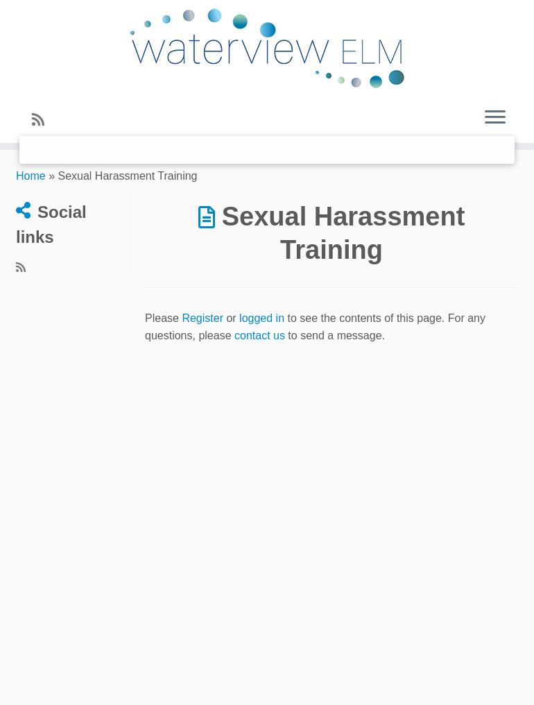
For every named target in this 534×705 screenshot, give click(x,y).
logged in (261, 318)
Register (202, 318)
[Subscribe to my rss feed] (42, 120)
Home (31, 176)
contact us (259, 335)
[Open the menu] (495, 118)
